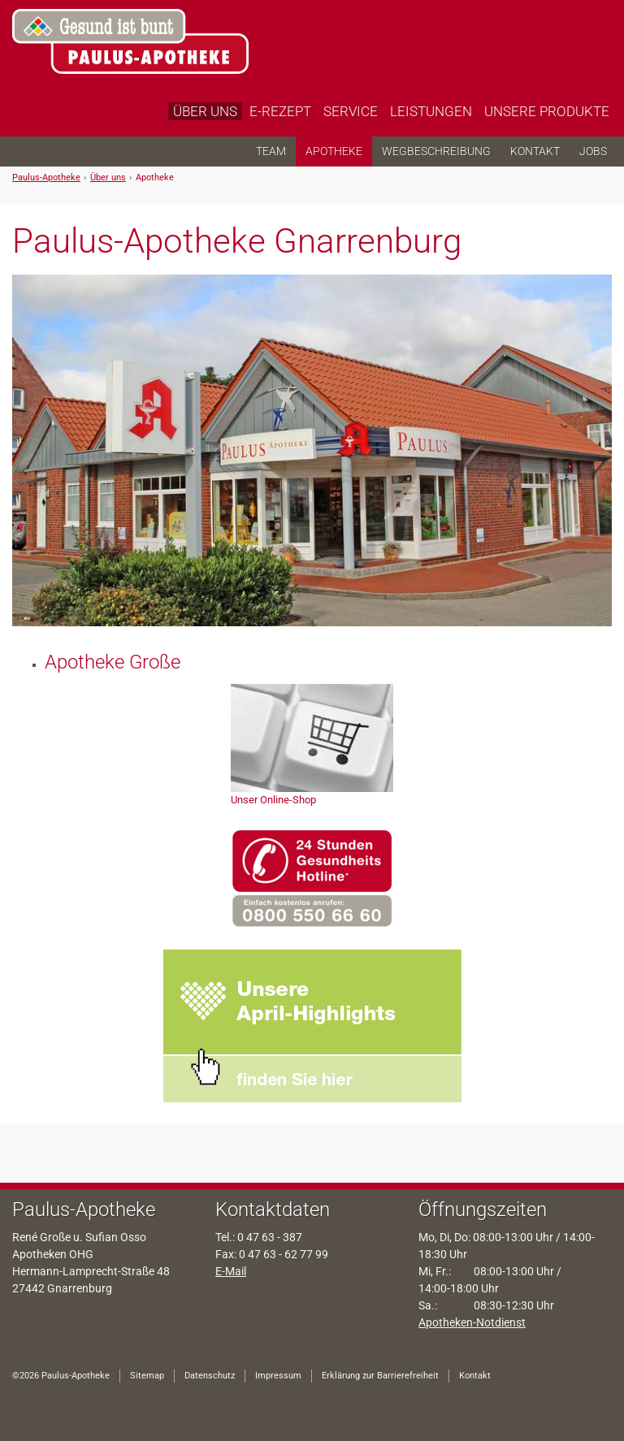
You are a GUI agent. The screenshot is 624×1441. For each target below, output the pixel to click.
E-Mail (230, 1271)
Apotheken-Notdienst (472, 1322)
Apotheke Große (112, 662)
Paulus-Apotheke (46, 177)
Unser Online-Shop (273, 800)
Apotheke (155, 177)
